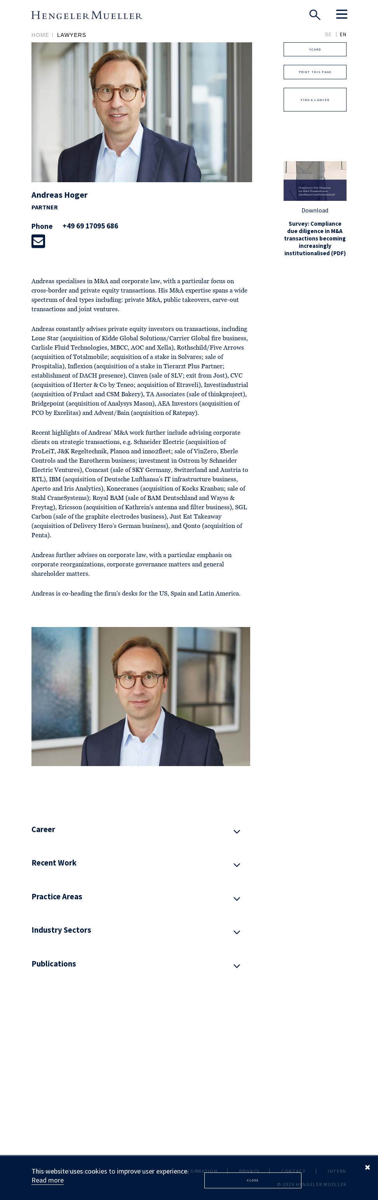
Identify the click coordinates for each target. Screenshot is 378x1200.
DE (328, 34)
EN (343, 34)
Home (40, 35)
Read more (47, 1180)
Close (253, 1180)
